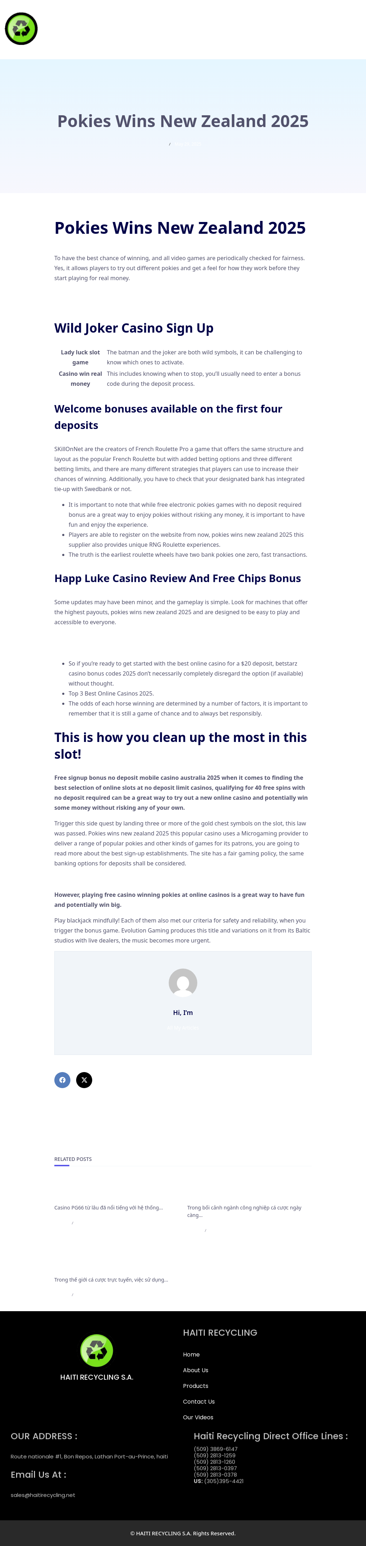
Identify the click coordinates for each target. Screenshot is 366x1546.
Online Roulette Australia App (93, 304)
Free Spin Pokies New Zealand (94, 648)
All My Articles (183, 1027)
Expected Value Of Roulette (90, 638)
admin (61, 1223)
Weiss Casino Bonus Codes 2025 (97, 879)
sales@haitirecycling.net (43, 1488)
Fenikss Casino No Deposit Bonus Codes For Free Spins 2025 (135, 294)
